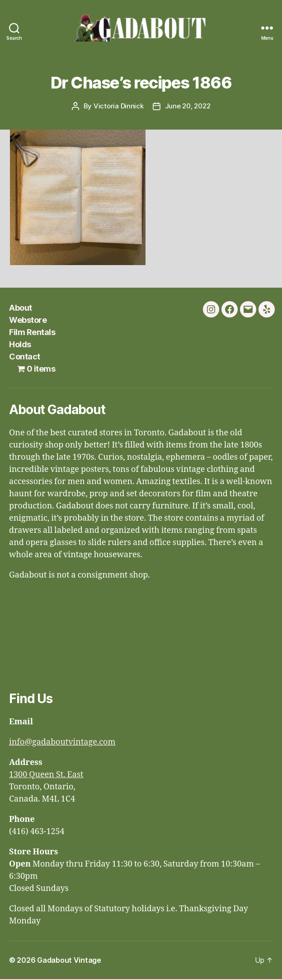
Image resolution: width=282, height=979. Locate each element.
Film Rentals (32, 332)
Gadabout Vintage (69, 960)
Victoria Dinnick (119, 106)
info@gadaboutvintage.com (62, 742)
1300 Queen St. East (46, 774)
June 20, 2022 (188, 106)
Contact (24, 356)
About (20, 307)
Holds (20, 344)
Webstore (28, 320)
